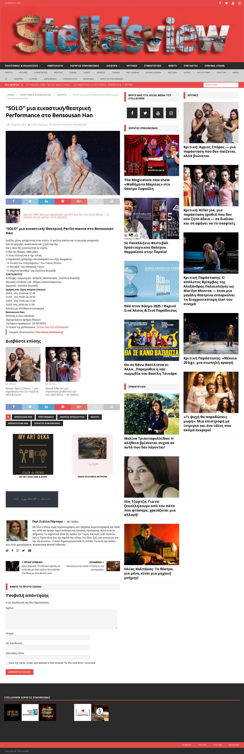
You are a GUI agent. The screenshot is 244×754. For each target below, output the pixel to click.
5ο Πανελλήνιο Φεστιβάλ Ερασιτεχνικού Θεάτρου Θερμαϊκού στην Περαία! (146, 246)
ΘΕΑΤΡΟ (9, 72)
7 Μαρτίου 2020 (18, 124)
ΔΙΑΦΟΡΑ (111, 65)
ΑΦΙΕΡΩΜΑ (89, 78)
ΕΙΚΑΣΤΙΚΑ (221, 72)
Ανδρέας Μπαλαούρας (72, 416)
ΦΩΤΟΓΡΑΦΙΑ (203, 72)
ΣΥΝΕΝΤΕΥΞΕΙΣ (152, 65)
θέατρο (95, 416)
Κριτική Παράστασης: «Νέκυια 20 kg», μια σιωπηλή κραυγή (210, 359)
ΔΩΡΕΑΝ (33, 78)
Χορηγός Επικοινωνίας (47, 422)
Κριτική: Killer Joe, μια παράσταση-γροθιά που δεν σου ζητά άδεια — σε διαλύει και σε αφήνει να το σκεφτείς (66, 215)
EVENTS (187, 72)
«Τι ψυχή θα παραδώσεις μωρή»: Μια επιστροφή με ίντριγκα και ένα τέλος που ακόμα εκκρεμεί (207, 423)
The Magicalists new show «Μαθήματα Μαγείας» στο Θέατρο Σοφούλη (147, 183)
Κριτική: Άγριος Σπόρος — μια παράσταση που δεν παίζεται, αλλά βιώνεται (22, 391)
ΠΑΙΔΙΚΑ (115, 72)
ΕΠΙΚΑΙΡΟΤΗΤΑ (70, 78)
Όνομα (9, 632)
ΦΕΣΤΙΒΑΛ (172, 72)
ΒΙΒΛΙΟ (236, 72)
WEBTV (172, 65)
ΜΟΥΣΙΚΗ (58, 72)
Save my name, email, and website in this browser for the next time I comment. (52, 662)
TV (6, 78)
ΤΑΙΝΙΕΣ (86, 72)
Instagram (233, 744)
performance (46, 416)
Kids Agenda (132, 72)
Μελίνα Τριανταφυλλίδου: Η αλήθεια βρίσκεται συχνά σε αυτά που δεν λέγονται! (149, 442)
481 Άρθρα (72, 521)
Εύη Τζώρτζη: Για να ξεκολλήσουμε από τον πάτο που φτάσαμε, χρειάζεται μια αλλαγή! (150, 507)
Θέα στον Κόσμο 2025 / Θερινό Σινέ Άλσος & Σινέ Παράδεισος (150, 307)
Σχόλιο (10, 607)
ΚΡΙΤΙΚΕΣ (132, 65)
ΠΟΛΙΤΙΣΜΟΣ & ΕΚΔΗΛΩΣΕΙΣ (21, 65)
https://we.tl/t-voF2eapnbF (53, 326)
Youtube (217, 744)
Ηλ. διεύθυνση (14, 642)
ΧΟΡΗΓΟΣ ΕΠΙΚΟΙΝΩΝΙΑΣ (84, 65)
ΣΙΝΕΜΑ (72, 72)
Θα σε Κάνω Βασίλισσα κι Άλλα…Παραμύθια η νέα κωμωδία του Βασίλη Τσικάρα (150, 368)
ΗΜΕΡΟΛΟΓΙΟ (55, 65)
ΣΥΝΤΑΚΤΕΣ (191, 65)
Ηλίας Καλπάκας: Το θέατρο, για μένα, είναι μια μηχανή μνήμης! (149, 572)
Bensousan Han (23, 416)
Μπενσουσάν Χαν (18, 422)
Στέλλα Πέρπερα (39, 124)
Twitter (202, 744)
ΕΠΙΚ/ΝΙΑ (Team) (215, 65)
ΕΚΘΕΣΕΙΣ (101, 72)
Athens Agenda (153, 72)
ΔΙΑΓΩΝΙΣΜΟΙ (50, 78)
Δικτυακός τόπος (15, 652)
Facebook (187, 744)
